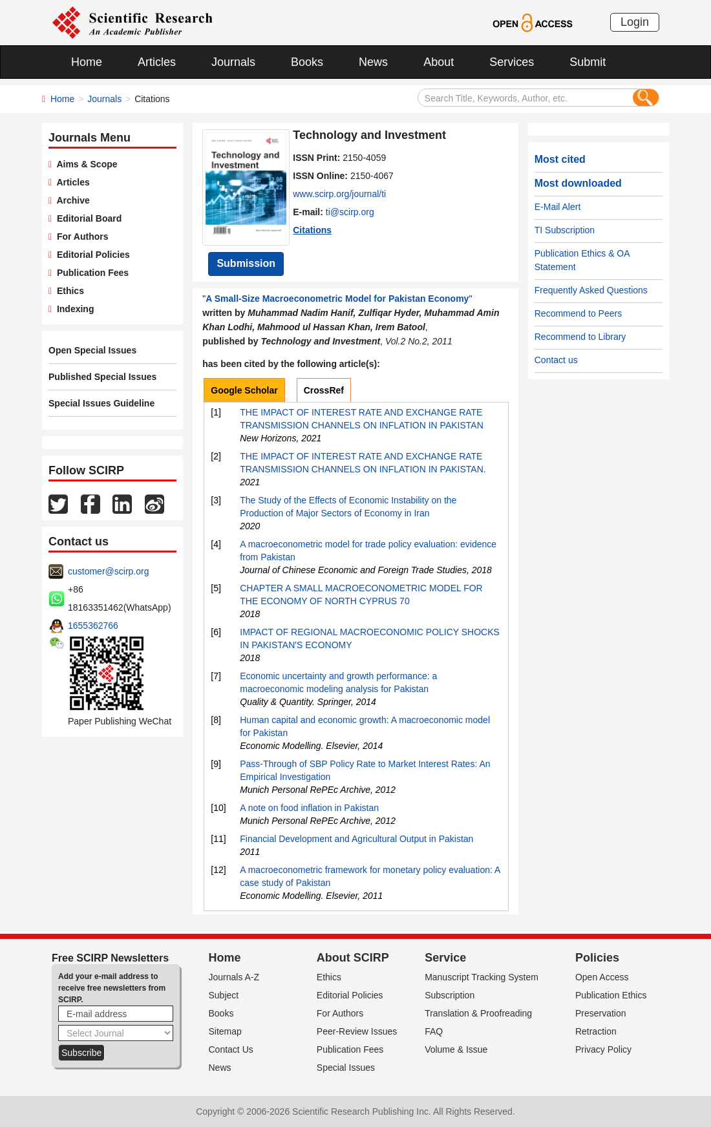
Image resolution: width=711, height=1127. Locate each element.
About (438, 62)
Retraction (596, 1031)
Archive (71, 200)
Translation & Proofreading (478, 1013)
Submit (587, 62)
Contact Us (231, 1049)
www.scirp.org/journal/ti (339, 194)
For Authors (80, 236)
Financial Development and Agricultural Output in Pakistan (356, 839)
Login (635, 22)
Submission (246, 263)
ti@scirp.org (350, 212)
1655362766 (93, 625)
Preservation (600, 1013)
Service (445, 957)
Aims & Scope (84, 164)
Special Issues (346, 1067)
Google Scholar (244, 390)
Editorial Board (87, 218)
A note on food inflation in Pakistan (309, 808)
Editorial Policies (91, 254)
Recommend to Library (580, 337)
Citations (312, 230)
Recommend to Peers (578, 313)
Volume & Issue (456, 1049)
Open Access (602, 977)
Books (307, 62)
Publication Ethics (611, 995)
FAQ (434, 1031)
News (373, 62)
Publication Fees (90, 273)
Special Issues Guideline (101, 403)
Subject (224, 995)
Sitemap (225, 1031)
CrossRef (324, 390)
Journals (233, 62)
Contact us (556, 360)
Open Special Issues (92, 350)
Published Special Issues (102, 377)
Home (86, 62)
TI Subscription (565, 230)
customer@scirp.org (108, 571)
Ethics (68, 291)
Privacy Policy (603, 1049)
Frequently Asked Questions (591, 290)
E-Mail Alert (558, 207)
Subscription (449, 995)
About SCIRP (353, 957)
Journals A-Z (234, 977)
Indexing (73, 309)
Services (511, 62)
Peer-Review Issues (357, 1031)
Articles (157, 62)
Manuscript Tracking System (481, 977)
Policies (597, 957)
